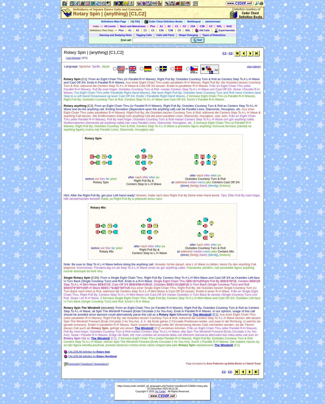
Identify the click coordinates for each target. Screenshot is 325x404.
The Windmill (202, 314)
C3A (192, 26)
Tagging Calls (144, 35)
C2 (184, 26)
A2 (169, 26)
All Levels (110, 26)
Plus (152, 26)
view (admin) (254, 66)
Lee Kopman (73, 58)
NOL (219, 26)
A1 (161, 26)
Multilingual (194, 21)
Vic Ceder (160, 391)
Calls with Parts (165, 35)
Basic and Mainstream (133, 26)
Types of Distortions (213, 35)
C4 (210, 26)
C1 (176, 26)
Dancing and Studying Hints (116, 35)
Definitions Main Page (113, 21)
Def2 (229, 26)
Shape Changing (188, 35)
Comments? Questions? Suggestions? (86, 364)
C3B (202, 26)
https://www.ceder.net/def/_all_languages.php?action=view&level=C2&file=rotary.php (162, 386)
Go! (197, 40)
